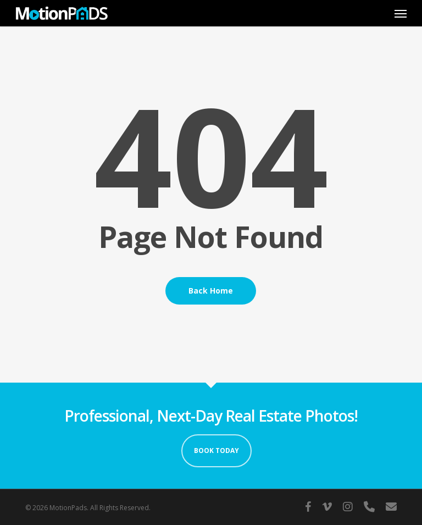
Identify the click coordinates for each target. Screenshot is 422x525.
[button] (401, 13)
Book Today (216, 450)
